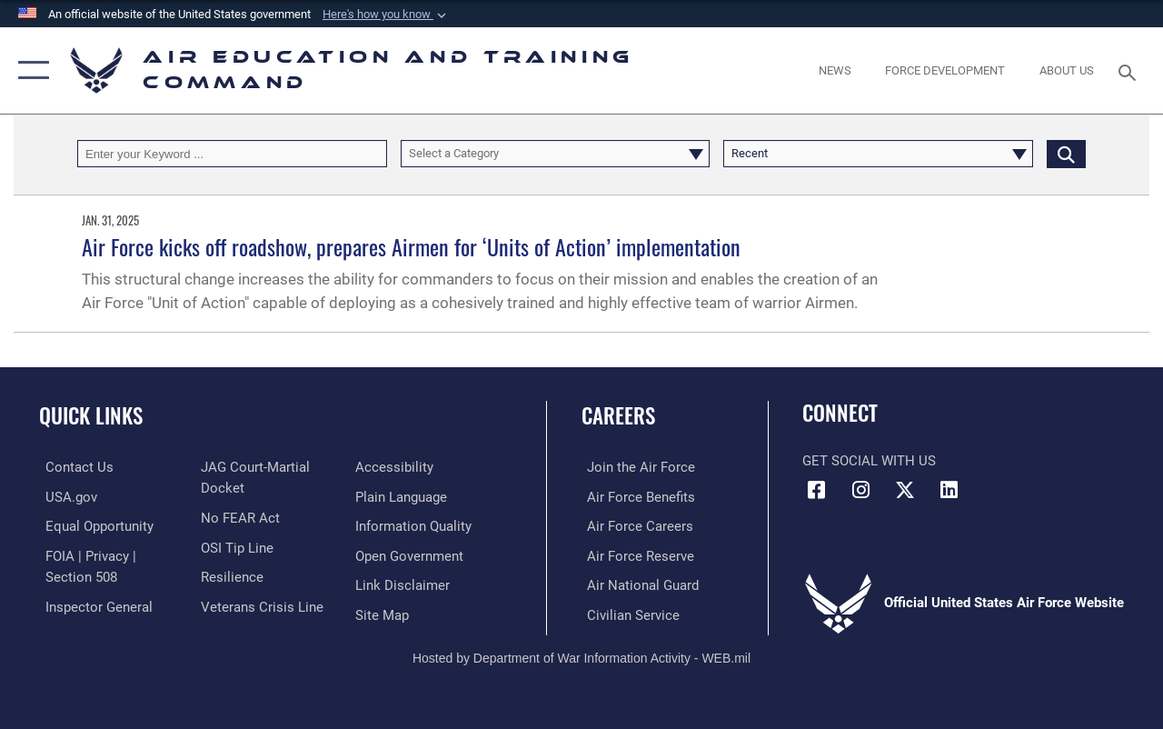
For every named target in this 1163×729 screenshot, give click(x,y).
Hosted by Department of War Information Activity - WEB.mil (581, 654)
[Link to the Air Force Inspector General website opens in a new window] (92, 604)
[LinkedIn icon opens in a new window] (949, 490)
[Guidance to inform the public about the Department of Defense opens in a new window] (415, 525)
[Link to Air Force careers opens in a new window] (635, 525)
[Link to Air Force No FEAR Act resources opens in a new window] (237, 517)
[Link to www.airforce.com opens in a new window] (636, 467)
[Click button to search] (1066, 153)
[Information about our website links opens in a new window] (404, 583)
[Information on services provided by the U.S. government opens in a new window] (65, 496)
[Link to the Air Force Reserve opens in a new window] (635, 554)
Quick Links (91, 416)
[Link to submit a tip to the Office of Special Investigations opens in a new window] (234, 546)
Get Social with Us (869, 461)
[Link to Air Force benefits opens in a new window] (636, 496)
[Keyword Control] (232, 153)
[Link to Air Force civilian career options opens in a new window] (628, 612)
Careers (618, 416)
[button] (386, 14)
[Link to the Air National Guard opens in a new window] (637, 583)
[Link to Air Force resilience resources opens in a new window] (229, 575)
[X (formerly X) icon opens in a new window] (905, 490)
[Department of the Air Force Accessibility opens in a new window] (396, 467)
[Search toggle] (1130, 70)
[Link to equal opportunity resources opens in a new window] (93, 525)
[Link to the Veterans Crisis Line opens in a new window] (259, 604)
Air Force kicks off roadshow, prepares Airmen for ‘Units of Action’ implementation (411, 246)
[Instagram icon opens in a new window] (860, 490)
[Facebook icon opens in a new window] (816, 490)
